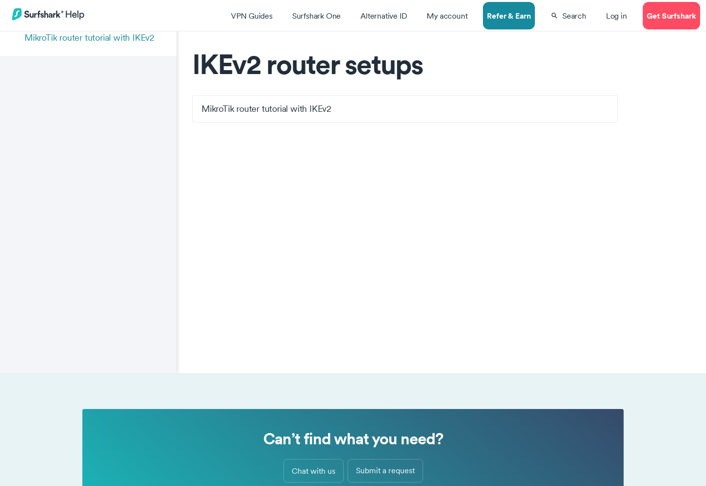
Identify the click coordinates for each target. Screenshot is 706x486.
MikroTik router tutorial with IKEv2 (89, 37)
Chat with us (313, 471)
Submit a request (385, 470)
